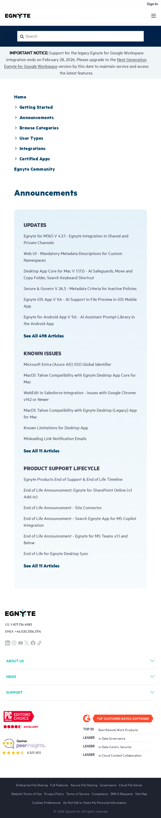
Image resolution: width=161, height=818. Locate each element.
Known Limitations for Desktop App (56, 427)
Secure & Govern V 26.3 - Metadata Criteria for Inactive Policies (80, 288)
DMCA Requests (122, 793)
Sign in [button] (152, 3)
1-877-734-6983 (21, 624)
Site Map (141, 793)
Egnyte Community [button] (34, 169)
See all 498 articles (44, 336)
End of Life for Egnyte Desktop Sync (56, 553)
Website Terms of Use (26, 793)
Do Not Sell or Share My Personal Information (94, 802)
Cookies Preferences (46, 802)
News (11, 676)
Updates (35, 224)
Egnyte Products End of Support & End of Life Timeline (73, 479)
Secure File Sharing (84, 784)
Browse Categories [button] (36, 128)
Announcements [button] (34, 117)
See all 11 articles (41, 451)
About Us (15, 660)
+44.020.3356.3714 (28, 631)
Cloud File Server (130, 784)
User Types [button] (28, 138)
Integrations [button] (30, 148)
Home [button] (20, 97)
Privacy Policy (54, 793)
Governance (108, 784)
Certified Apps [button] (32, 158)
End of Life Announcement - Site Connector (63, 507)
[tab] (20, 97)
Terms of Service (77, 793)
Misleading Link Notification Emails (55, 438)
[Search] (80, 36)
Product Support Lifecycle (62, 468)
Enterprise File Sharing (32, 784)
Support (14, 692)
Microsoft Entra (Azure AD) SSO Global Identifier (67, 364)
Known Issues (42, 353)
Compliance (100, 793)
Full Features (59, 784)
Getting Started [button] (33, 107)
